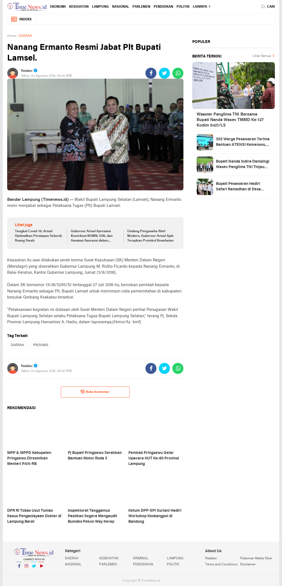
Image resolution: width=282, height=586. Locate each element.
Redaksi (211, 558)
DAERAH (17, 345)
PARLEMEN (141, 7)
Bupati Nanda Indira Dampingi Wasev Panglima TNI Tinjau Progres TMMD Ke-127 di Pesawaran (242, 165)
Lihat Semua (262, 56)
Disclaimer (248, 564)
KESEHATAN (79, 7)
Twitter (34, 568)
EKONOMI (58, 7)
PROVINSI (40, 345)
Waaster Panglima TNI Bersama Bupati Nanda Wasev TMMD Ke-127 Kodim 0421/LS (230, 120)
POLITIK (183, 7)
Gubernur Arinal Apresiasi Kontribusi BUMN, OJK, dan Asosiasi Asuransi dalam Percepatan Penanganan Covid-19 (92, 236)
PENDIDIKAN (143, 564)
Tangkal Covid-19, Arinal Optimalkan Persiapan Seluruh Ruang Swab (38, 236)
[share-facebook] (150, 73)
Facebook (19, 568)
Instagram (26, 568)
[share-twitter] (164, 73)
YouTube (41, 568)
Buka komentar (94, 392)
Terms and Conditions (221, 564)
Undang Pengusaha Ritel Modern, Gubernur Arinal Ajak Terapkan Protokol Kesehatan (150, 236)
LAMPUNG (100, 7)
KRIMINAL (140, 558)
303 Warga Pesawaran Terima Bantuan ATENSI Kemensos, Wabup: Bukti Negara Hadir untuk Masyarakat (243, 142)
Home (11, 36)
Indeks (21, 19)
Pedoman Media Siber (256, 558)
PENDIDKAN (163, 7)
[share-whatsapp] (177, 73)
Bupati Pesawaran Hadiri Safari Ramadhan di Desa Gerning (238, 187)
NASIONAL (120, 7)
